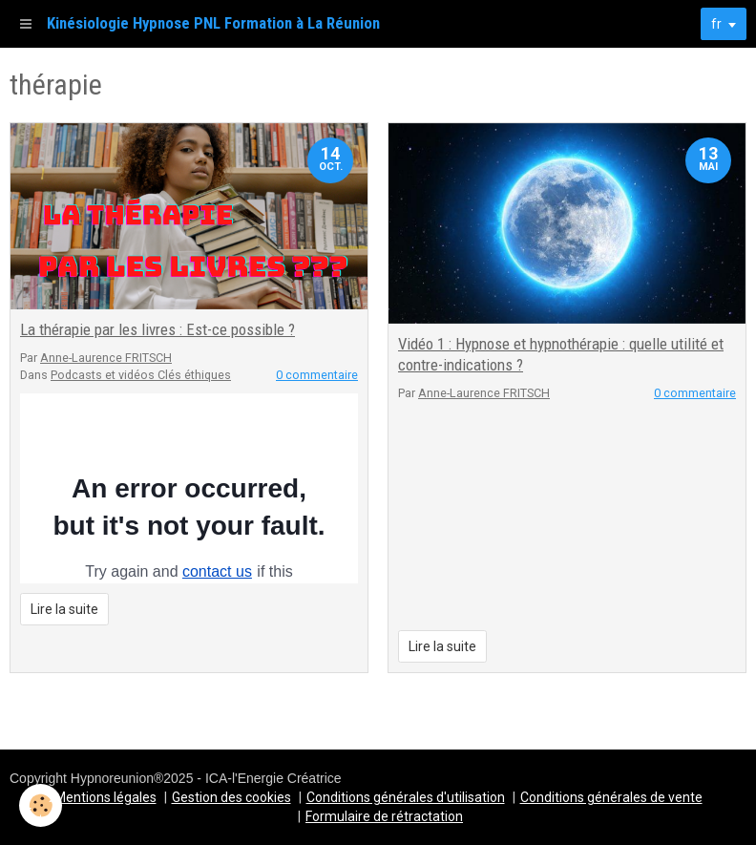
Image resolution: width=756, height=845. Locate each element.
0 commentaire (317, 375)
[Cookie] (40, 805)
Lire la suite (64, 609)
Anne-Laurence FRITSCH (106, 357)
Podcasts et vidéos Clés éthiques (141, 375)
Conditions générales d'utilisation (405, 797)
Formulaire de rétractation (384, 816)
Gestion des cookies (231, 797)
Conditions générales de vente (611, 797)
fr (716, 24)
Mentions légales (105, 797)
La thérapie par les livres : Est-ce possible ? (157, 329)
